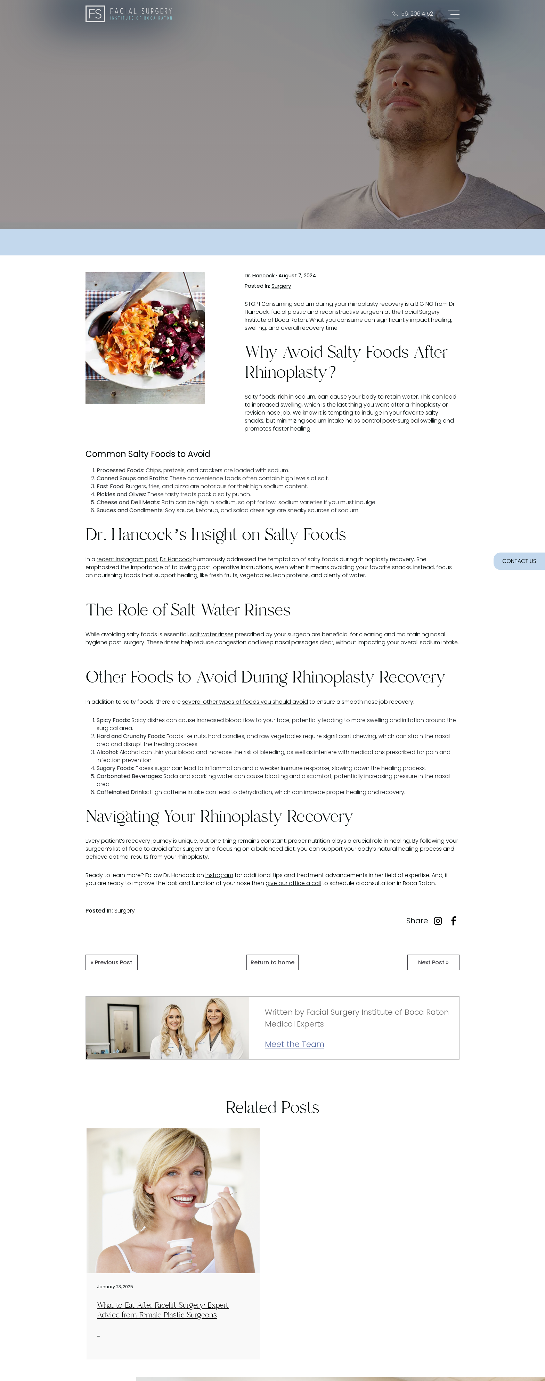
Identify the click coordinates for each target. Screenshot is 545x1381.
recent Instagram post (127, 559)
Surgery (281, 285)
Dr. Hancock (260, 275)
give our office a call (293, 883)
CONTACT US (519, 561)
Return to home (272, 962)
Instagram (219, 875)
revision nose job (267, 413)
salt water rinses (212, 634)
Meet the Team (294, 1044)
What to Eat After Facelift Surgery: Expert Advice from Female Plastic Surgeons (163, 1310)
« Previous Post (111, 962)
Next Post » (433, 962)
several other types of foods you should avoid (245, 702)
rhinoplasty (425, 405)
